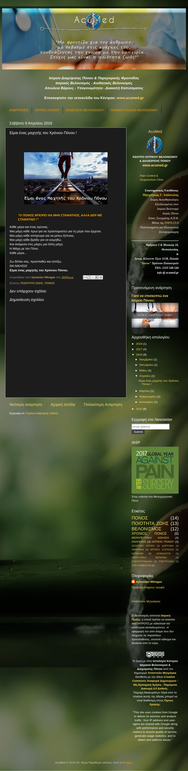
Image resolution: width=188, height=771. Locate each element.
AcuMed (155, 132)
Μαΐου (143, 370)
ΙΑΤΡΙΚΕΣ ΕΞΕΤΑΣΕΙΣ (162, 549)
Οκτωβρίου (146, 364)
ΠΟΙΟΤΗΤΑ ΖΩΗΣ (31, 283)
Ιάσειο (145, 263)
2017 (139, 349)
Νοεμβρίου (146, 359)
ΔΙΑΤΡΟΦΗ (167, 546)
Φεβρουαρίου (148, 396)
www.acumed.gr (130, 98)
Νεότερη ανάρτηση (25, 404)
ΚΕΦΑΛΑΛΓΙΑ (163, 553)
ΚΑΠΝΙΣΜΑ (137, 553)
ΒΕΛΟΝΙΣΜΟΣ (146, 528)
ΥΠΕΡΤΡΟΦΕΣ (166, 561)
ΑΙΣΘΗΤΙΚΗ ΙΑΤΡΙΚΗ (143, 546)
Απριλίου (145, 375)
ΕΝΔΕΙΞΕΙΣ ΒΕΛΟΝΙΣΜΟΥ (85, 110)
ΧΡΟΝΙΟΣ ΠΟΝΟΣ (149, 533)
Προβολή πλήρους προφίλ (148, 587)
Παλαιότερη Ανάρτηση (103, 404)
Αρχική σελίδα (63, 404)
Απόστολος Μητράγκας (146, 601)
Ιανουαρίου (146, 402)
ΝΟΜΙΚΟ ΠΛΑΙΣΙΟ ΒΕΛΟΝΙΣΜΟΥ (134, 110)
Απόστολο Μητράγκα (162, 672)
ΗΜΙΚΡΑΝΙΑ (138, 549)
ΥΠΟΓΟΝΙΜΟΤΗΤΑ (141, 565)
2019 (139, 343)
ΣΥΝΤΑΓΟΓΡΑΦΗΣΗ (142, 561)
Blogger (127, 762)
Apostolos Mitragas (149, 581)
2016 (139, 354)
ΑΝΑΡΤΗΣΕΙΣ (19, 110)
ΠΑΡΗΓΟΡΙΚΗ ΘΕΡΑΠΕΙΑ (149, 557)
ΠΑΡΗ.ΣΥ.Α (171, 222)
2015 (139, 408)
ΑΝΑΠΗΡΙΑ (139, 541)
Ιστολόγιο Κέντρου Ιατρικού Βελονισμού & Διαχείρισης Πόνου (157, 664)
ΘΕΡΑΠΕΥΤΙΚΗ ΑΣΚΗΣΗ (150, 537)
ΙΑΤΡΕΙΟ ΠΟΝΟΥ (47, 110)
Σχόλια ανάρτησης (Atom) (42, 413)
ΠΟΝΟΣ (49, 283)
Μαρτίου (145, 390)
